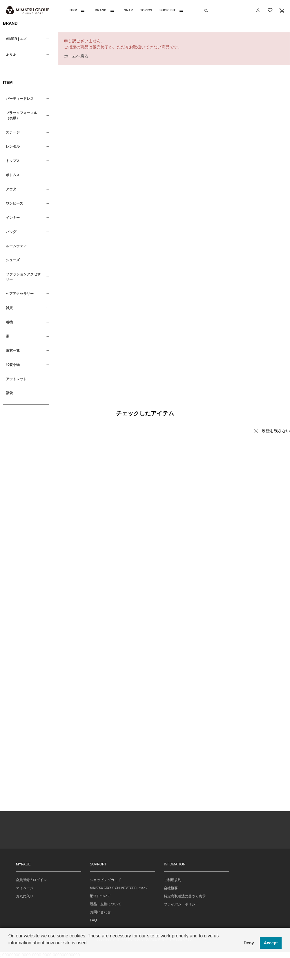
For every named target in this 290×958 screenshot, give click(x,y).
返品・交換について (105, 904)
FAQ (93, 920)
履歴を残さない (276, 430)
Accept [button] (271, 943)
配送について (100, 896)
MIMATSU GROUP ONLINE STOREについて (119, 888)
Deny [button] (249, 943)
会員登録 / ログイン (31, 880)
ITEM (77, 10)
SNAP (128, 10)
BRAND (104, 10)
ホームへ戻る (76, 56)
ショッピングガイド (105, 880)
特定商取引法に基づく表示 (185, 896)
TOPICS (146, 10)
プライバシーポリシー (181, 904)
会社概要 (171, 888)
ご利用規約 (172, 880)
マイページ (24, 888)
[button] (9, 950)
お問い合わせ (100, 912)
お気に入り (24, 896)
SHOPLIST (171, 10)
